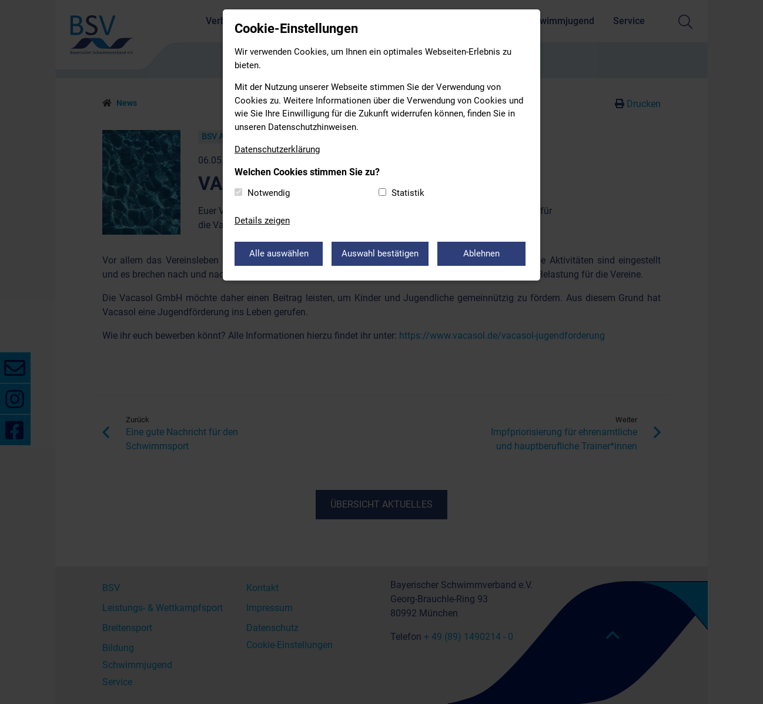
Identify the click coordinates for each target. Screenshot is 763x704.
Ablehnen (481, 253)
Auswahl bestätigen (380, 253)
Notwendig (268, 193)
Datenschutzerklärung (277, 149)
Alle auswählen (279, 253)
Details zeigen (262, 220)
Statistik (407, 193)
